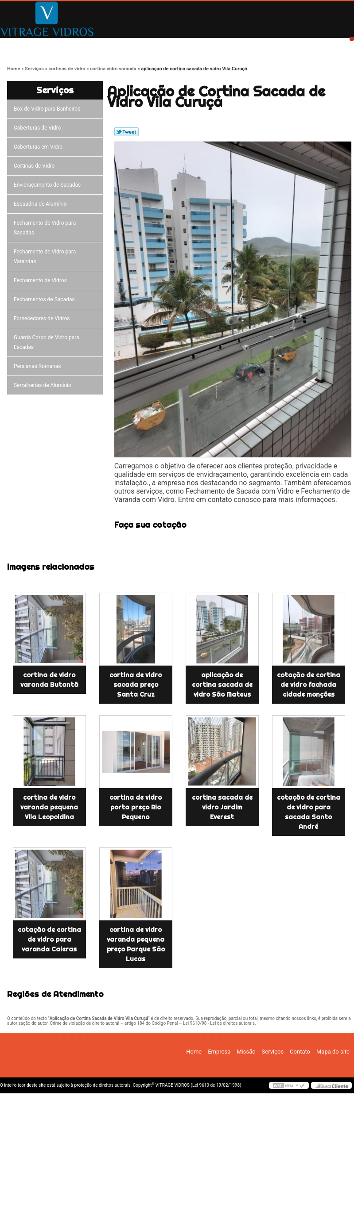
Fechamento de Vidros (42, 280)
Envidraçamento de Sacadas (48, 185)
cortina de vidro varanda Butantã (49, 680)
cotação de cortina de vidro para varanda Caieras (49, 939)
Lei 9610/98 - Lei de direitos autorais (219, 1023)
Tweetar (126, 131)
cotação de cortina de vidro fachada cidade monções (308, 684)
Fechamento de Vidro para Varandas (45, 256)
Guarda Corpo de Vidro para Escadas (46, 342)
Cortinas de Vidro (35, 166)
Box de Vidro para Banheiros (48, 109)
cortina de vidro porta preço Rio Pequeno (135, 807)
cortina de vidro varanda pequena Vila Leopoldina (49, 807)
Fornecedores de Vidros (43, 318)
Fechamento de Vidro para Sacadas (45, 228)
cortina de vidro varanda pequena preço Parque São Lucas (136, 944)
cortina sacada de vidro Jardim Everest (222, 807)
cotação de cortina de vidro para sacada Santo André (308, 812)
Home (31, 45)
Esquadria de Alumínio (42, 204)
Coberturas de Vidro (38, 128)
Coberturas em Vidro (39, 147)
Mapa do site (333, 1051)
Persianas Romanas (39, 366)
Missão (157, 45)
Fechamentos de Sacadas (46, 299)
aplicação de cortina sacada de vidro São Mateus (222, 684)
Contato (283, 45)
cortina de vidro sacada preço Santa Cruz (135, 684)
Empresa (94, 45)
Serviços (220, 45)
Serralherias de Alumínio (44, 385)
